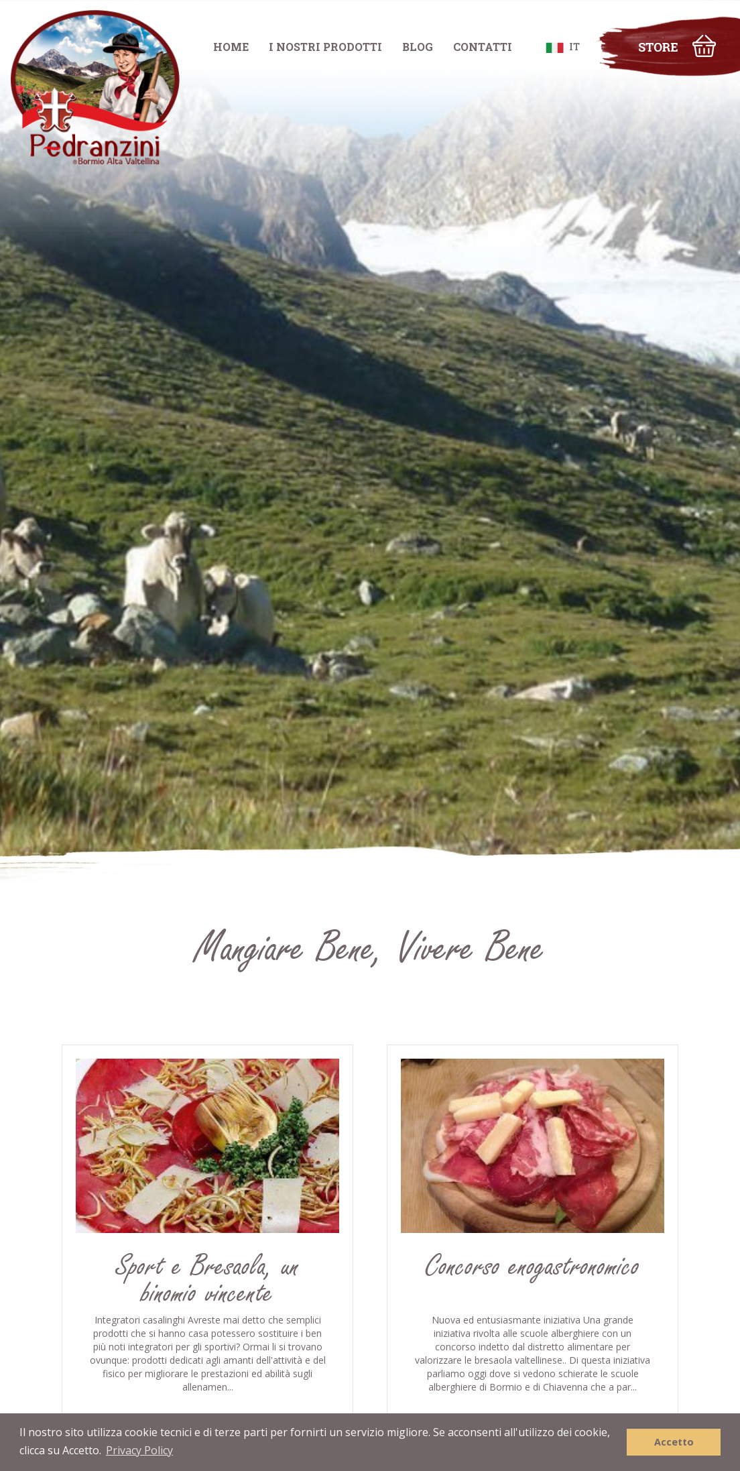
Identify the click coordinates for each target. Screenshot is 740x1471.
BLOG (417, 47)
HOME (231, 47)
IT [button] (563, 46)
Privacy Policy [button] (139, 1450)
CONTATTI (482, 47)
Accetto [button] (674, 1441)
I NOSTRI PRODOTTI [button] (325, 47)
